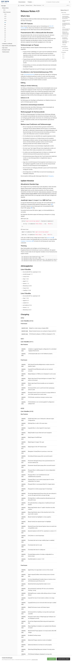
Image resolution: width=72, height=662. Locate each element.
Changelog (63, 52)
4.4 (5, 32)
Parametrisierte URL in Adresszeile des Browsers (66, 17)
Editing (63, 27)
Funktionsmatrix (5, 51)
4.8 (5, 24)
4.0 (5, 41)
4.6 (5, 28)
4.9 (5, 22)
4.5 (5, 30)
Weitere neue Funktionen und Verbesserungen (65, 33)
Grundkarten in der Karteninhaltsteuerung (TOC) (66, 24)
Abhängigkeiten (64, 46)
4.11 (5, 18)
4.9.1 (63, 56)
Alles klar (51, 658)
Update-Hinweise (64, 35)
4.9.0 (63, 57)
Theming (64, 44)
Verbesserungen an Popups (66, 21)
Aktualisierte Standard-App (65, 38)
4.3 (5, 35)
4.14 (4, 10)
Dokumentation (21, 2)
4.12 (5, 16)
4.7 (5, 26)
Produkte (30, 2)
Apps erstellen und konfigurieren (9, 45)
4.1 (5, 39)
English (2, 2)
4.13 (5, 14)
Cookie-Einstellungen (63, 658)
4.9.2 (63, 54)
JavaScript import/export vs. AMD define (65, 41)
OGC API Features (65, 14)
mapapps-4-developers (27, 241)
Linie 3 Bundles (65, 50)
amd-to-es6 (50, 237)
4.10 (5, 20)
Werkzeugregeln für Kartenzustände (66, 30)
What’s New (63, 12)
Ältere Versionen (7, 12)
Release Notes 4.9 (65, 10)
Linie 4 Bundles (65, 48)
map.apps (3, 5)
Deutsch (5, 2)
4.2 (5, 37)
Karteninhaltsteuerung (29, 74)
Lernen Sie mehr (35, 659)
